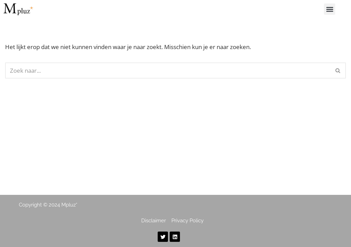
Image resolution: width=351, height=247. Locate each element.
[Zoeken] (167, 70)
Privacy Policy (187, 220)
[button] (329, 9)
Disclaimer (154, 220)
